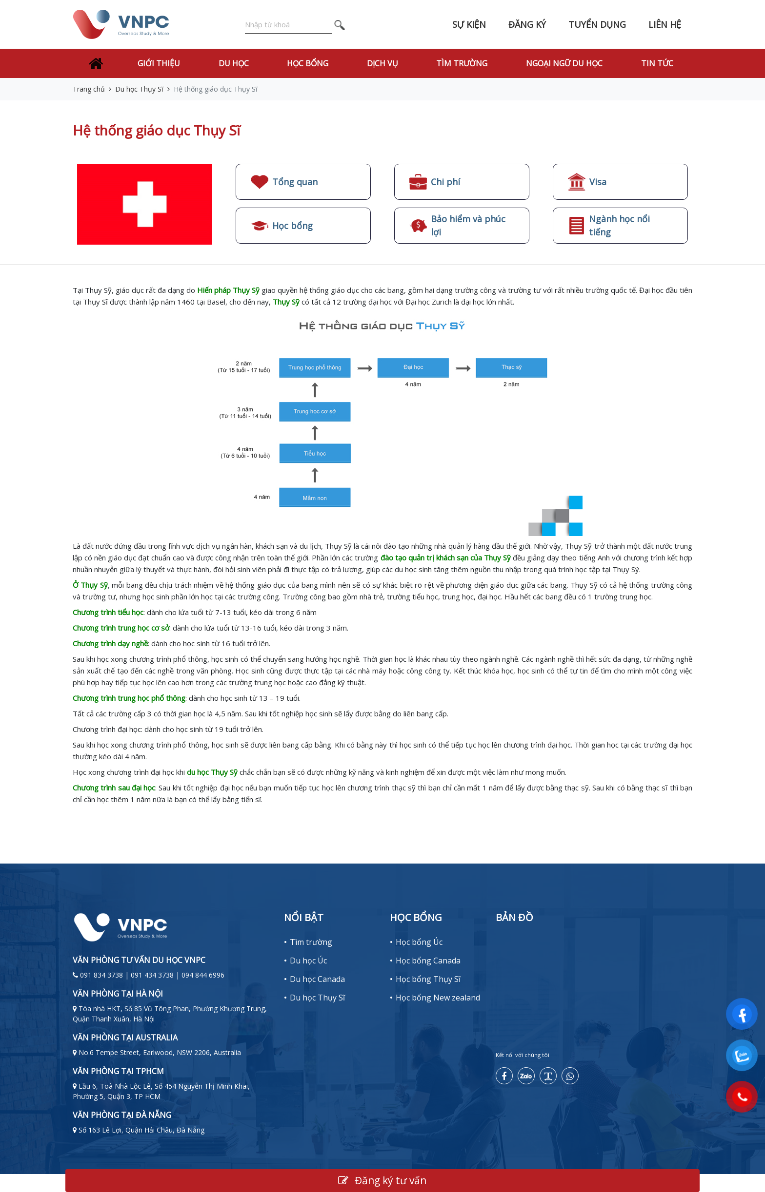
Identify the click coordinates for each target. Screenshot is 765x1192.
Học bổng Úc (419, 942)
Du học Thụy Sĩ (139, 89)
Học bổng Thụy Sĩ (428, 979)
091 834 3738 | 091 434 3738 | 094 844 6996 (152, 975)
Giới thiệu (159, 63)
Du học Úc (308, 960)
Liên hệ (664, 24)
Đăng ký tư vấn (382, 1180)
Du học (234, 63)
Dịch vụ (382, 63)
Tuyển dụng (597, 24)
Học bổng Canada (428, 960)
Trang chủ (89, 89)
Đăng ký (527, 24)
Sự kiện (469, 24)
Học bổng (307, 63)
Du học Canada (317, 979)
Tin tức (657, 63)
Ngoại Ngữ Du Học (564, 63)
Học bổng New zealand (438, 997)
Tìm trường (461, 63)
